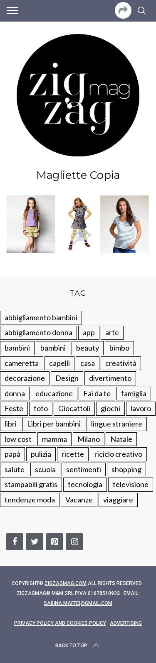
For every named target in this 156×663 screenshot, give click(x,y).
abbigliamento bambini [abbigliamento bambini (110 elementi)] (41, 317)
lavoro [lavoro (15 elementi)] (141, 408)
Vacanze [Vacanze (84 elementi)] (79, 499)
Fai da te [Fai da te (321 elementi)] (97, 393)
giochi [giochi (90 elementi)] (110, 408)
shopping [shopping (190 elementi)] (126, 469)
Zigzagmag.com (66, 583)
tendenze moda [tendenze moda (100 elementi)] (30, 499)
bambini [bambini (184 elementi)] (53, 347)
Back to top (78, 645)
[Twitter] (34, 541)
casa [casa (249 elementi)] (87, 363)
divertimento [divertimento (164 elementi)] (110, 378)
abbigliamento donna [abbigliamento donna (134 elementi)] (38, 332)
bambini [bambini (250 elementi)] (17, 347)
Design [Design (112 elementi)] (67, 378)
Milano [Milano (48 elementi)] (88, 439)
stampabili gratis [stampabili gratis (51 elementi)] (31, 484)
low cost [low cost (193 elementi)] (18, 439)
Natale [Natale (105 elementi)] (121, 439)
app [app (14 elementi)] (89, 332)
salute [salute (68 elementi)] (15, 469)
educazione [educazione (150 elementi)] (54, 393)
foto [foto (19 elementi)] (41, 408)
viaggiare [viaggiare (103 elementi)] (118, 499)
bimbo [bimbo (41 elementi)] (119, 347)
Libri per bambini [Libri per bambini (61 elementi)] (54, 423)
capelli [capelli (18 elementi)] (59, 363)
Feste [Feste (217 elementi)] (14, 408)
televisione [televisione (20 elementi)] (131, 484)
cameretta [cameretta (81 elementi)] (22, 363)
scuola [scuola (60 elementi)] (45, 469)
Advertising (126, 623)
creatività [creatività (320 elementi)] (120, 363)
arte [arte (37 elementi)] (112, 332)
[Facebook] (14, 541)
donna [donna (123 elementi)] (15, 393)
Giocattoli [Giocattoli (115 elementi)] (74, 408)
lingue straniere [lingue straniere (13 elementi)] (116, 423)
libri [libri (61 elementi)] (11, 423)
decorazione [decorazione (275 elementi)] (25, 378)
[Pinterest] (54, 541)
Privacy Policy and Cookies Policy (60, 623)
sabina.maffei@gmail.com (78, 603)
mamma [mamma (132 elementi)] (54, 439)
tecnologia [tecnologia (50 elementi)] (85, 484)
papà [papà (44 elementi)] (12, 453)
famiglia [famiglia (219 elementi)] (133, 393)
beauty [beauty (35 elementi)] (87, 347)
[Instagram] (74, 541)
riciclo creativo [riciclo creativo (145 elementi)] (118, 453)
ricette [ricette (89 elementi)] (73, 453)
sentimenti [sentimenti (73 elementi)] (83, 469)
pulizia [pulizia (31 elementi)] (41, 453)
